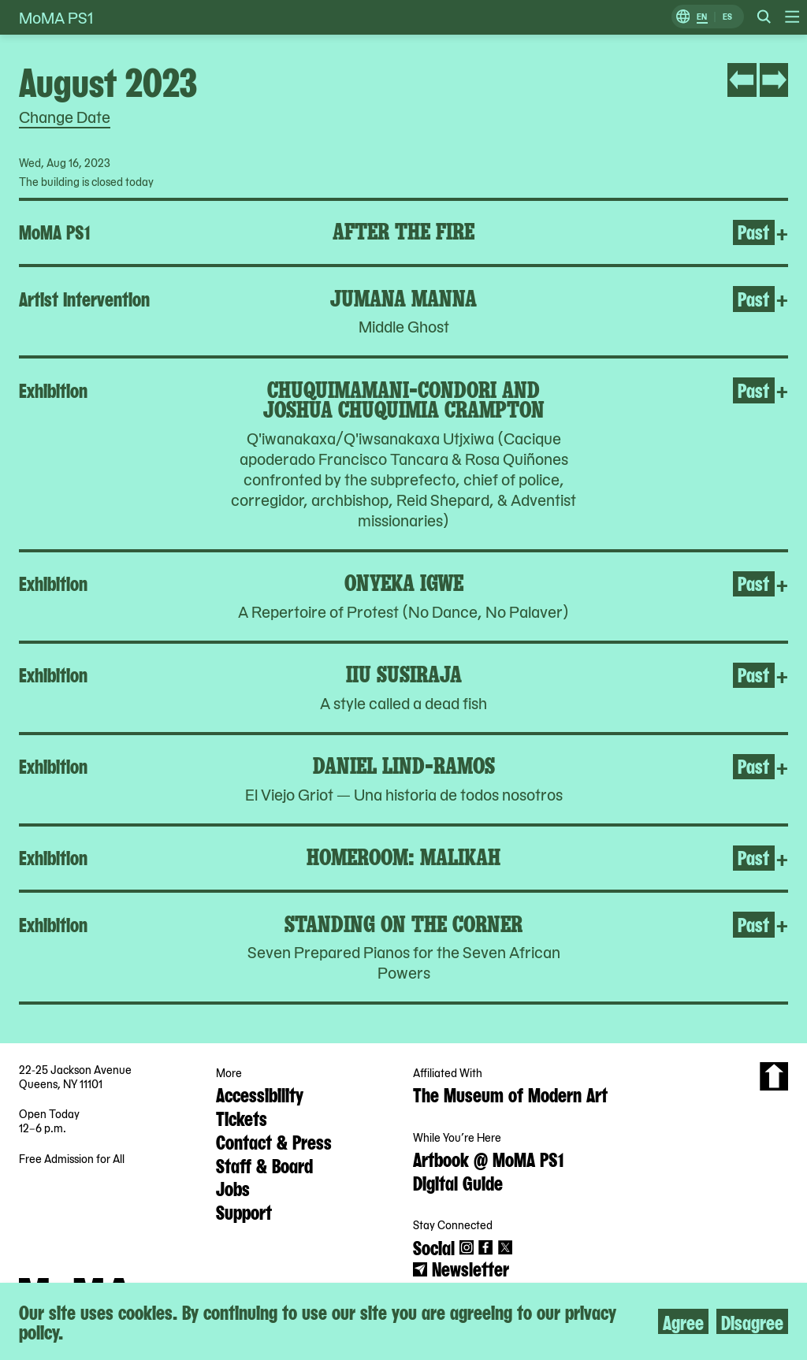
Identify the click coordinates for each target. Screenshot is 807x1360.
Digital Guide (458, 1182)
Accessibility (259, 1093)
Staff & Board (264, 1164)
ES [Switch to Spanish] (727, 17)
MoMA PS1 (56, 17)
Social (434, 1246)
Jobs (233, 1187)
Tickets (241, 1117)
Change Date (64, 116)
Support (244, 1211)
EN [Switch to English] (702, 17)
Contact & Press (274, 1141)
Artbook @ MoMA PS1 (488, 1158)
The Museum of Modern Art (510, 1093)
